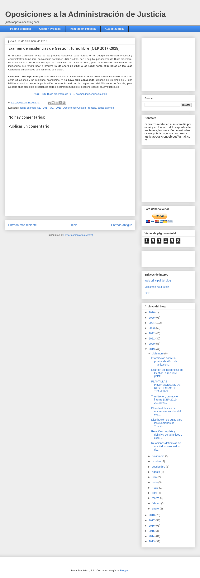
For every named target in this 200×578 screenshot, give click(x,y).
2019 (152, 349)
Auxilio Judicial (114, 28)
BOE (147, 293)
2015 (152, 530)
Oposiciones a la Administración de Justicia (85, 14)
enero (156, 508)
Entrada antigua (121, 225)
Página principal (20, 28)
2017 (152, 520)
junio (155, 482)
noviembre (158, 456)
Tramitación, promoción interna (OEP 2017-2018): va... (165, 400)
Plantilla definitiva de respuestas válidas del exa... (166, 411)
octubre (157, 461)
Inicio (73, 225)
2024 (152, 322)
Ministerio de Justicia (157, 286)
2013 (152, 541)
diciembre (158, 353)
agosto (156, 471)
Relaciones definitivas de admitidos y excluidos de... (166, 446)
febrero (156, 503)
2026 (152, 312)
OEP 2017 (43, 107)
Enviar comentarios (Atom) (78, 235)
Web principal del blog (158, 280)
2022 (152, 333)
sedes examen (106, 107)
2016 (152, 525)
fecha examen (28, 107)
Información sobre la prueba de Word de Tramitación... (164, 361)
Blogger (124, 570)
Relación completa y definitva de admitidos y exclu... (166, 434)
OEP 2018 (55, 107)
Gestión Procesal (50, 28)
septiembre (159, 466)
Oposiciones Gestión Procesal (79, 107)
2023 (152, 327)
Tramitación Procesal (83, 28)
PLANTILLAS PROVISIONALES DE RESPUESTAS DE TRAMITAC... (165, 386)
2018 (152, 515)
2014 (152, 536)
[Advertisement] (167, 258)
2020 (152, 343)
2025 (152, 317)
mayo (155, 487)
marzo (156, 498)
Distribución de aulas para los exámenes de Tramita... (166, 423)
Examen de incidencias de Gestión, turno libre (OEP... (167, 373)
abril (155, 492)
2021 (152, 338)
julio (154, 477)
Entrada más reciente (22, 225)
